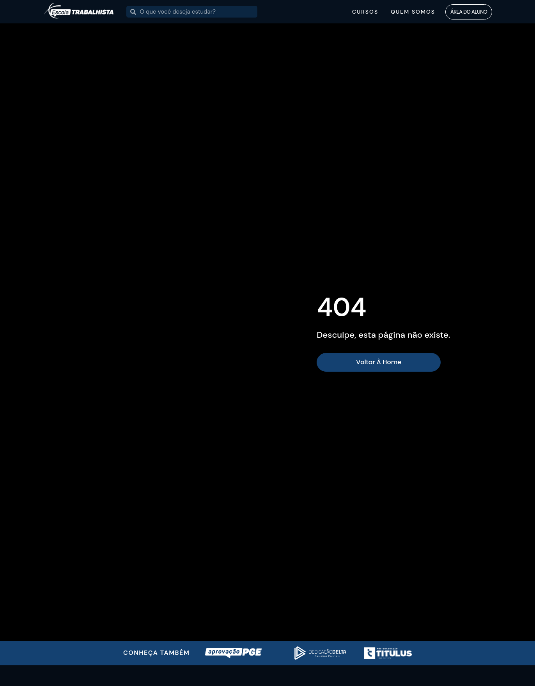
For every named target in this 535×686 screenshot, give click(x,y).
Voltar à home (378, 362)
